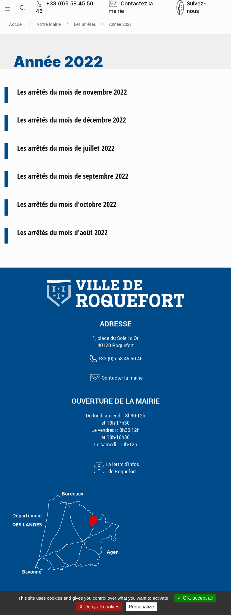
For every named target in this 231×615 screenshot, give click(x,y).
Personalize (141, 606)
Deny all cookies (99, 606)
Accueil (16, 24)
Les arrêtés (85, 24)
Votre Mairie (49, 24)
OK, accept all (195, 598)
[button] (8, 7)
